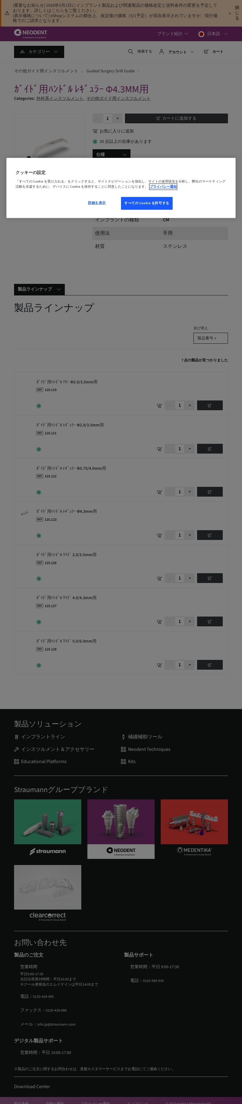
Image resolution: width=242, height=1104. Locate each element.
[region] (121, 188)
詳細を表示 (97, 203)
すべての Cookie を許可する (146, 203)
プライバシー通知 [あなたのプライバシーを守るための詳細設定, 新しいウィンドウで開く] (163, 187)
